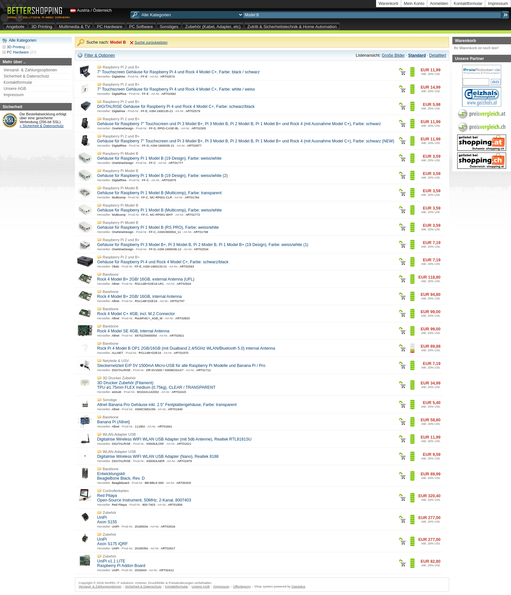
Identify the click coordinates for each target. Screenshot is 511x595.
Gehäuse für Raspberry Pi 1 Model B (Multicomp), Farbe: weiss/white (159, 210)
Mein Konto (414, 3)
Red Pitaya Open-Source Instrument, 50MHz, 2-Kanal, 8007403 (144, 497)
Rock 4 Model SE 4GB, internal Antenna (133, 331)
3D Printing (41, 26)
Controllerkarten (116, 491)
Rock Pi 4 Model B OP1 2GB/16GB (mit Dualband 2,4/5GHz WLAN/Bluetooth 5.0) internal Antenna (186, 348)
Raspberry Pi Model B (120, 153)
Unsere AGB (15, 88)
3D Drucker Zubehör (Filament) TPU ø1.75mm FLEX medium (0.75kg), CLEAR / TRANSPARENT (156, 385)
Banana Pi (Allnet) (113, 422)
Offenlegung (242, 586)
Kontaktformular (468, 3)
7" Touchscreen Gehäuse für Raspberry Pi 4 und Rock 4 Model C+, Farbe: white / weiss (176, 89)
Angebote (15, 26)
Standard (417, 55)
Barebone (111, 274)
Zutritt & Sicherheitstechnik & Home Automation (292, 26)
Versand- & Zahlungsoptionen (30, 70)
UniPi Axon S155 (107, 519)
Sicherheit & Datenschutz (26, 76)
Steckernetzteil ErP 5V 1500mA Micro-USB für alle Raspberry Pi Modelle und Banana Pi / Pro (181, 365)
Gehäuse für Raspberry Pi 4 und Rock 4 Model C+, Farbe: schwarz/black (162, 262)
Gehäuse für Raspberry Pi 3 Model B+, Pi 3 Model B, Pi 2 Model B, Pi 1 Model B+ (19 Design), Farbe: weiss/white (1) (202, 244)
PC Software (141, 26)
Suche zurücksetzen (151, 42)
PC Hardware (109, 26)
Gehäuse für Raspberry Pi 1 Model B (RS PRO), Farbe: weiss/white (158, 227)
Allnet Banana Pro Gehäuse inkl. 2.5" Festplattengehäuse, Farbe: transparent (167, 404)
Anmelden (439, 3)
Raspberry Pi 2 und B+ (121, 67)
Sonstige (110, 400)
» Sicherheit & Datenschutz (42, 126)
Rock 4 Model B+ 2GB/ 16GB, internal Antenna (139, 296)
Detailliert (437, 55)
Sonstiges (169, 26)
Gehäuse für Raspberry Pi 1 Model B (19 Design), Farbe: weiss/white (159, 158)
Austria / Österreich (94, 10)
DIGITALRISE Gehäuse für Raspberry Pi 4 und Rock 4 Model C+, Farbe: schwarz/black (176, 106)
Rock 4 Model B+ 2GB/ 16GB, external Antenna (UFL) (145, 279)
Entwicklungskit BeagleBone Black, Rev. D (121, 476)
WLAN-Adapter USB (119, 434)
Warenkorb (389, 3)
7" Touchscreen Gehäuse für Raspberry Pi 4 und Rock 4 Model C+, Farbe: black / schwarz (178, 72)
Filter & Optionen (99, 55)
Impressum (498, 3)
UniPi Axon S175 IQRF (112, 541)
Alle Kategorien (22, 40)
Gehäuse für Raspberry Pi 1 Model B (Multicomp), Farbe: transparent (159, 193)
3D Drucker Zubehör (119, 378)
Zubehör (109, 513)
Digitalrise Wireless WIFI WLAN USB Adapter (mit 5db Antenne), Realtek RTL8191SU (174, 439)
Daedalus (298, 586)
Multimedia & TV (74, 26)
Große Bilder (393, 55)
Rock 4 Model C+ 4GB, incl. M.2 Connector (136, 314)
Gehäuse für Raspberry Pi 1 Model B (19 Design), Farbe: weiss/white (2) (162, 175)
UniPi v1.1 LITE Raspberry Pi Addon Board (121, 563)
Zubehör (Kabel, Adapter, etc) (213, 26)
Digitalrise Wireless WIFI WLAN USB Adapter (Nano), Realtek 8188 (158, 456)
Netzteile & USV (116, 361)
